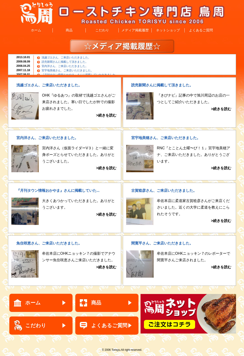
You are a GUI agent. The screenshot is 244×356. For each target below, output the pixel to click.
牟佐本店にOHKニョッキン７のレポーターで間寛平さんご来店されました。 (194, 260)
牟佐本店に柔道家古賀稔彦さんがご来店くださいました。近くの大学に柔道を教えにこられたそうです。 (194, 211)
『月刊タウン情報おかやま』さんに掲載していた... (57, 190)
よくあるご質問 (201, 30)
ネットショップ (168, 30)
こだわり (102, 30)
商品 (69, 30)
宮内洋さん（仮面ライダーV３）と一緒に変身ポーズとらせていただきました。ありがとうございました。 (79, 159)
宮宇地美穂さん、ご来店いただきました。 (67, 70)
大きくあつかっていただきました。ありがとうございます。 (79, 208)
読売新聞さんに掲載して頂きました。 (65, 61)
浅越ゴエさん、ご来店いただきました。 (66, 57)
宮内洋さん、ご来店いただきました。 (65, 66)
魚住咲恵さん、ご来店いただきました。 (49, 243)
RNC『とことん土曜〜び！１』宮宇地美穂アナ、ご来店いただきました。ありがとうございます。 (194, 159)
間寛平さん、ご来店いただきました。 (162, 243)
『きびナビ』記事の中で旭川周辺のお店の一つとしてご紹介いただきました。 (194, 102)
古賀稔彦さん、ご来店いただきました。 (164, 190)
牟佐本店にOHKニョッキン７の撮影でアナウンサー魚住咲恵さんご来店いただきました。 (79, 260)
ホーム (36, 30)
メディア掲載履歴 (135, 30)
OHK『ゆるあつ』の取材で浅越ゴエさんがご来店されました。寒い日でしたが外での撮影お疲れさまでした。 (79, 106)
